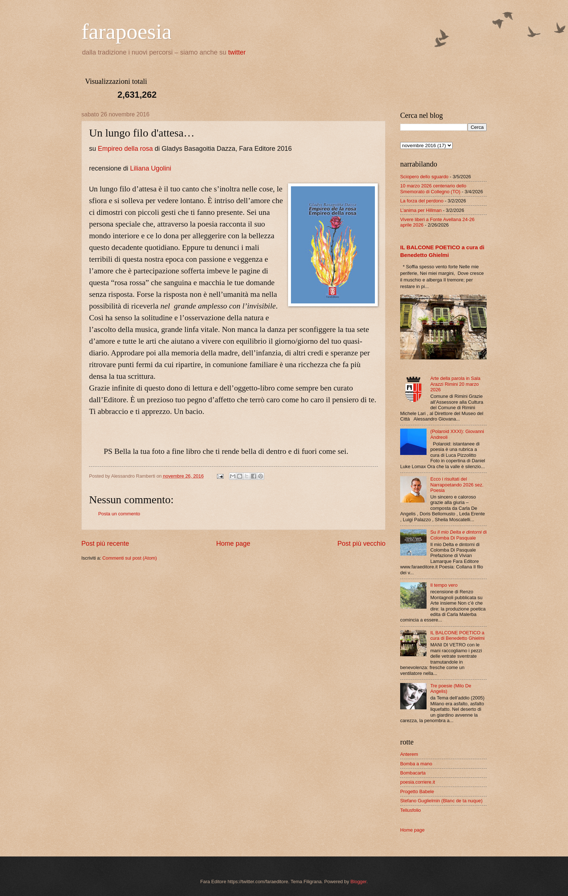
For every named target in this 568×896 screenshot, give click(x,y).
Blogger (358, 881)
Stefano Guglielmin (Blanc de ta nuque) (441, 800)
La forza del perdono (421, 201)
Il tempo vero (443, 585)
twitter (237, 52)
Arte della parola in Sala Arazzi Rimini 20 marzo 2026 (455, 384)
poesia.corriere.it (417, 782)
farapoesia (126, 31)
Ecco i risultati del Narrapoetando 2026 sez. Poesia (456, 484)
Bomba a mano (416, 763)
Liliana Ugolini (150, 168)
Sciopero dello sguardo (424, 176)
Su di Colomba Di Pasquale (458, 534)
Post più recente (105, 543)
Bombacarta (412, 773)
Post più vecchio (362, 543)
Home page (233, 543)
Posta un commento (119, 513)
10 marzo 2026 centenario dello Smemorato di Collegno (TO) (433, 188)
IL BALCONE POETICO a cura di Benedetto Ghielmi (457, 635)
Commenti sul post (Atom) (129, 558)
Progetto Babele (417, 791)
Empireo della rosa (125, 148)
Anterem (409, 754)
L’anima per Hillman (421, 210)
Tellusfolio (410, 810)
